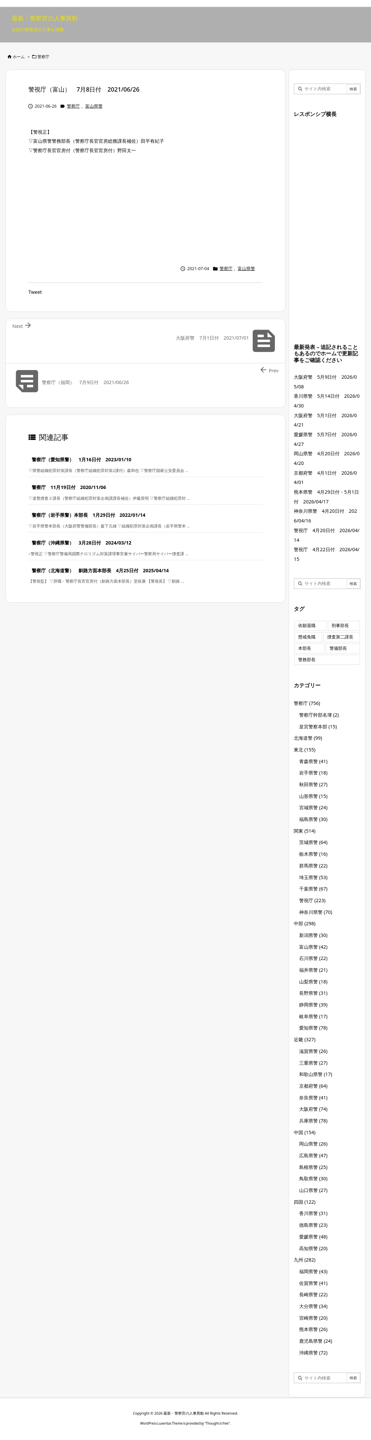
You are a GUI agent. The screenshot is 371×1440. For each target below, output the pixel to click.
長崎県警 (313, 1294)
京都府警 (313, 1086)
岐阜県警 (313, 1016)
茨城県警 (313, 842)
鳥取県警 (313, 1178)
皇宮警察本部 (318, 726)
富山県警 (94, 106)
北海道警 (308, 738)
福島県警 (313, 819)
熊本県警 (313, 1329)
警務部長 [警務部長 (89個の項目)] (307, 660)
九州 (305, 1259)
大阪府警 (313, 1109)
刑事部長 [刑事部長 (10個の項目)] (340, 625)
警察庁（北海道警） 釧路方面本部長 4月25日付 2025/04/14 (100, 570)
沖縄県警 (313, 1352)
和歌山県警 (315, 1074)
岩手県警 (313, 772)
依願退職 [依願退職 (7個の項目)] (307, 625)
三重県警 (313, 1063)
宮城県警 (313, 807)
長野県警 (313, 993)
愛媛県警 (313, 1236)
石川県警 (313, 958)
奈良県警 (313, 1097)
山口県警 (313, 1190)
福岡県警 (313, 1271)
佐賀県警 (313, 1283)
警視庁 (312, 900)
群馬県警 (313, 865)
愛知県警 (313, 1028)
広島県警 (313, 1155)
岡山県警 (313, 1144)
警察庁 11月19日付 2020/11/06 (69, 487)
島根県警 (313, 1167)
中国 (305, 1132)
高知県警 (313, 1248)
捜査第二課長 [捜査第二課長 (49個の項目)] (340, 637)
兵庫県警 (313, 1120)
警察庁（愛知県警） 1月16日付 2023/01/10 (81, 459)
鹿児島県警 (315, 1341)
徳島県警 (313, 1225)
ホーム (19, 56)
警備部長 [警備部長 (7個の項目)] (338, 648)
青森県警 (313, 761)
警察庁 (43, 56)
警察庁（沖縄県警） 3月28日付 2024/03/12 (81, 542)
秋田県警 (313, 784)
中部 (305, 923)
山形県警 (313, 796)
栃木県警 (313, 854)
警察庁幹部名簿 (319, 715)
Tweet (35, 292)
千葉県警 (313, 888)
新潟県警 (313, 935)
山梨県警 (313, 981)
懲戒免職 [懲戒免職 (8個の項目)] (307, 637)
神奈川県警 (315, 912)
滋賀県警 (313, 1051)
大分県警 (313, 1306)
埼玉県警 (313, 877)
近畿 (305, 1039)
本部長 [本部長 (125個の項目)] (304, 648)
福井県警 (313, 970)
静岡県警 (313, 1004)
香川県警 (313, 1213)
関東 (305, 831)
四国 (305, 1202)
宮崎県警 (313, 1318)
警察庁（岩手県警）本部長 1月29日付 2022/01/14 (88, 515)
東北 (305, 749)
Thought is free (217, 1423)
